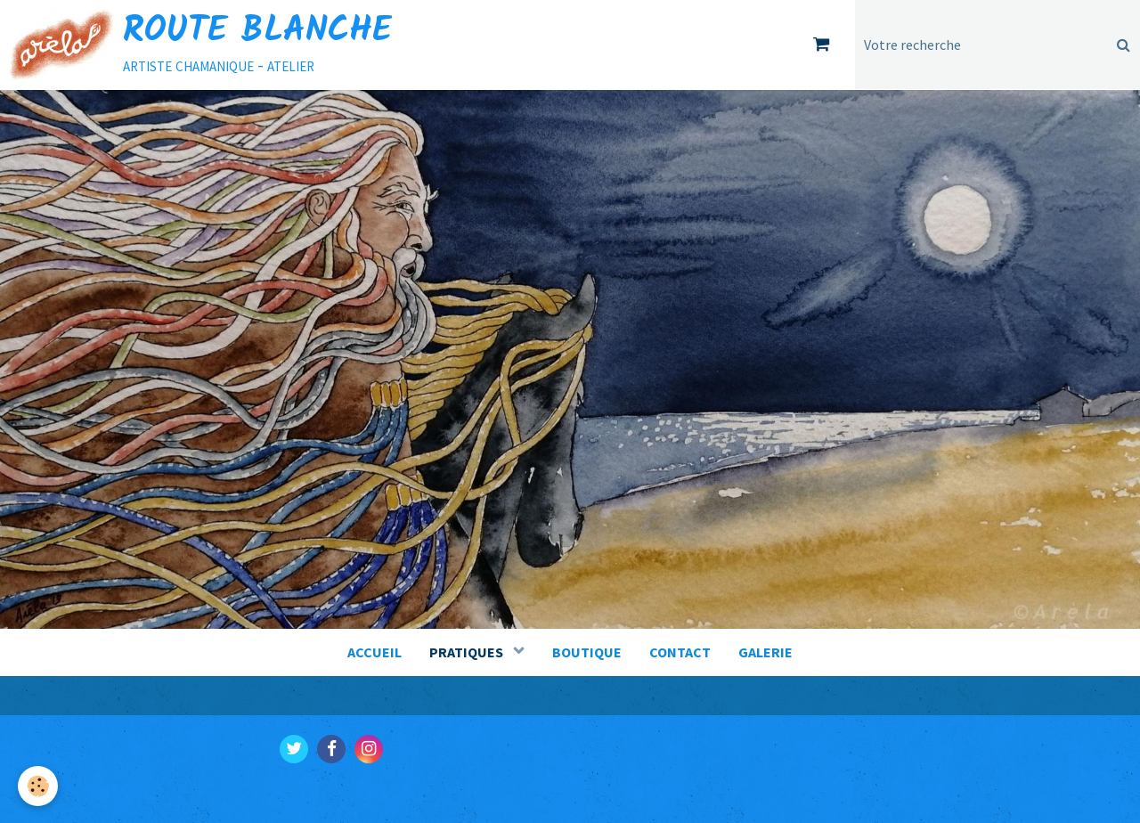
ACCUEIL (374, 652)
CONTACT (680, 652)
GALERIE (765, 652)
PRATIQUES (467, 652)
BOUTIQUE (587, 652)
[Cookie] (38, 786)
